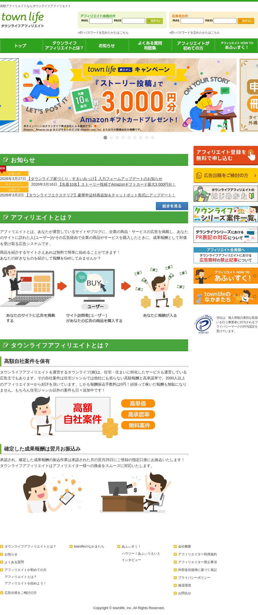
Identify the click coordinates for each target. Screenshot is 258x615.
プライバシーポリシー (194, 578)
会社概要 (184, 546)
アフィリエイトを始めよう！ (25, 583)
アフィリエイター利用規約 (197, 554)
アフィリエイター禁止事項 (197, 562)
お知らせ (107, 45)
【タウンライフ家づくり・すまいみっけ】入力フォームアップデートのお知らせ (94, 179)
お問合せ (184, 593)
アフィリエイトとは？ (21, 577)
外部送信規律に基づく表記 (197, 570)
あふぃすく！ (236, 45)
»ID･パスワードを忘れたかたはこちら (103, 32)
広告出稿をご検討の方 (21, 593)
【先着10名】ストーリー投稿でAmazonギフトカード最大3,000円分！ (117, 184)
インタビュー (131, 560)
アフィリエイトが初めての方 (193, 45)
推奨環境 (184, 585)
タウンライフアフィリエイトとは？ (64, 45)
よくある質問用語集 (150, 45)
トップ (21, 45)
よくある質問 (14, 562)
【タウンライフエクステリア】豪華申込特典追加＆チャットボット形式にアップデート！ (100, 195)
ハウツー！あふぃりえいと (141, 553)
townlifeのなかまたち (89, 546)
